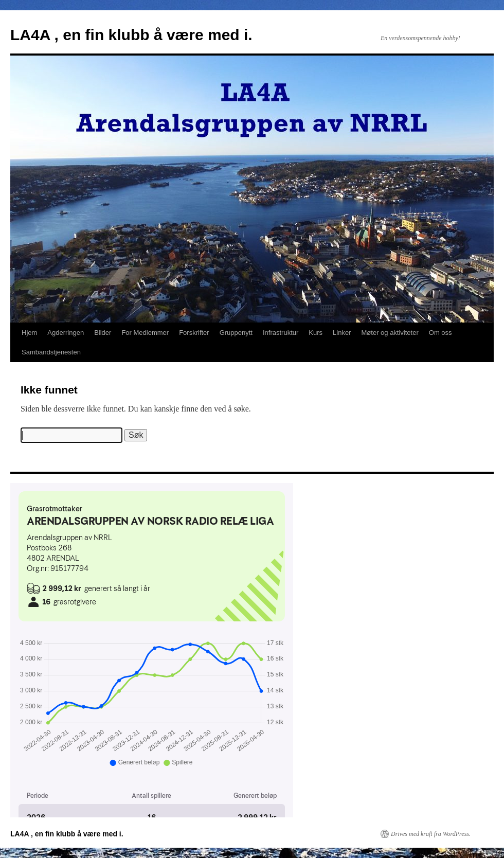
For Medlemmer (145, 332)
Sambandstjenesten (51, 352)
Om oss (440, 332)
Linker (342, 332)
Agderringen (65, 332)
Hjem (29, 332)
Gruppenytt (236, 332)
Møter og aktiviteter (390, 332)
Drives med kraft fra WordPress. (431, 833)
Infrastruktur (280, 332)
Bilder (102, 332)
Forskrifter (194, 332)
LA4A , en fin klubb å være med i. (131, 34)
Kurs (315, 332)
